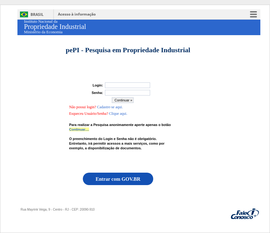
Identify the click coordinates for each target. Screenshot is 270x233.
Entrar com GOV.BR (118, 179)
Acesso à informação (77, 14)
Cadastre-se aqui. (110, 107)
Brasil (37, 14)
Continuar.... (79, 129)
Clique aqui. (118, 113)
